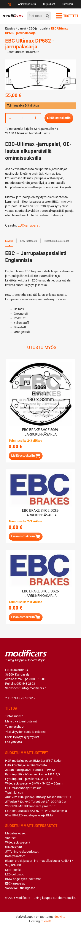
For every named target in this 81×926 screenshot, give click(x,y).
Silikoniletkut (13, 847)
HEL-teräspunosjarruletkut (23, 788)
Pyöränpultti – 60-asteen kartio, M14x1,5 (32, 774)
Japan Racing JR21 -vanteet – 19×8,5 (30, 769)
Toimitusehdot (14, 726)
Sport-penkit (13, 870)
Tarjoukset (49, 4)
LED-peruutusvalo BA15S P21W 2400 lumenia (36, 811)
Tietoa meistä (14, 716)
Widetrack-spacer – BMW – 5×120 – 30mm (33, 783)
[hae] (47, 16)
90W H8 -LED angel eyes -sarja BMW (29, 815)
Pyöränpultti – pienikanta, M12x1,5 (28, 779)
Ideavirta (59, 916)
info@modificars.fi (34, 688)
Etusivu (10, 28)
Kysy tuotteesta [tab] (28, 241)
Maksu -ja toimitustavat (21, 721)
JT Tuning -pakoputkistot (22, 851)
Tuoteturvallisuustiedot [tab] (56, 241)
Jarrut (22, 28)
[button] (26, 456)
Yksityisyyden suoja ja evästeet (25, 732)
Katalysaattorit (15, 856)
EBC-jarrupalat (38, 28)
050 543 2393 (25, 683)
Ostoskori (67, 4)
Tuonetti (46, 921)
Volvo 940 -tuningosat (20, 888)
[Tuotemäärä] (22, 118)
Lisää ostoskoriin (59, 118)
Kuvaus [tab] (9, 241)
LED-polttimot (14, 874)
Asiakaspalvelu (27, 4)
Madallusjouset (15, 833)
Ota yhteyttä (13, 742)
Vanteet (10, 838)
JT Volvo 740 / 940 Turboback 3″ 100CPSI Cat (35, 801)
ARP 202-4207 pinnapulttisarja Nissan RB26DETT (38, 797)
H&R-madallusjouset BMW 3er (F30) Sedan (33, 760)
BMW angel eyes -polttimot (23, 879)
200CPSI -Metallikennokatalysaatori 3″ (30, 806)
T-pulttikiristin (14, 792)
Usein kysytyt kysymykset (22, 737)
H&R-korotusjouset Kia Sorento (26, 765)
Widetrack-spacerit (17, 842)
